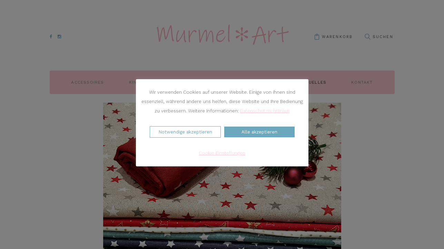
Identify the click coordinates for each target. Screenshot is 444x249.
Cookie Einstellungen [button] (222, 153)
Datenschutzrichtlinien (264, 110)
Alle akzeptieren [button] (259, 132)
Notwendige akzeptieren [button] (185, 132)
